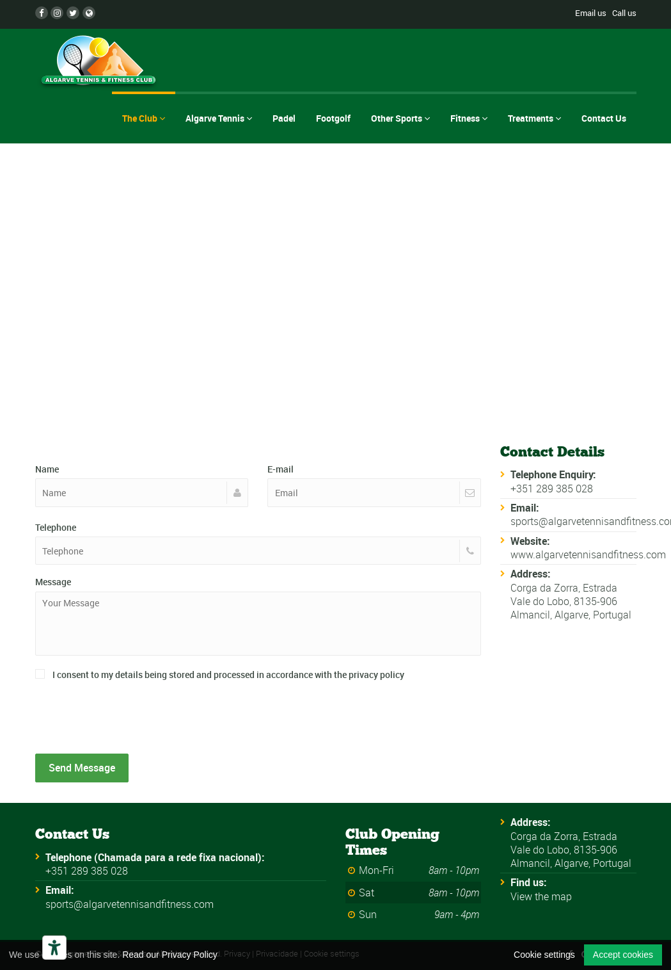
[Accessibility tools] (54, 947)
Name (47, 469)
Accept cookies (623, 955)
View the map (541, 896)
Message (53, 582)
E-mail (280, 469)
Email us (590, 13)
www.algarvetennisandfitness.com (588, 554)
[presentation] (132, 718)
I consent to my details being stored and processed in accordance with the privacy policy (219, 674)
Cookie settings (544, 955)
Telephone (55, 527)
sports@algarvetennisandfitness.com (129, 904)
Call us (624, 13)
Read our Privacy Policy (169, 955)
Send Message (82, 768)
